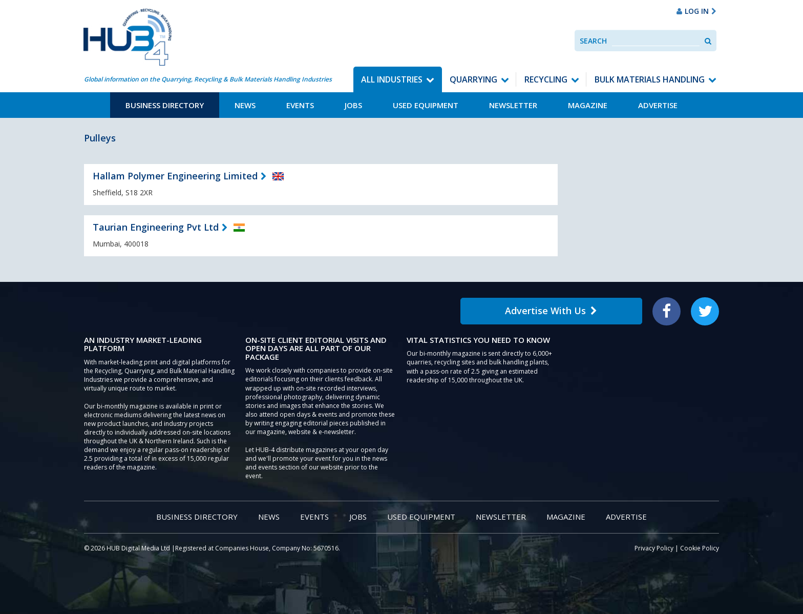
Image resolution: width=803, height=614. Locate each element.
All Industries (391, 79)
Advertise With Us (551, 310)
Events (300, 105)
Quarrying (473, 79)
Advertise (658, 105)
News (245, 105)
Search (593, 41)
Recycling (545, 79)
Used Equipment (425, 105)
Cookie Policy (699, 548)
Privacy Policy (654, 548)
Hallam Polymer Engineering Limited (175, 176)
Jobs (353, 105)
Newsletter (513, 105)
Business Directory (164, 105)
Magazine (587, 105)
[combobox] (656, 40)
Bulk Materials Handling (650, 79)
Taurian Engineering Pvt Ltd (156, 227)
